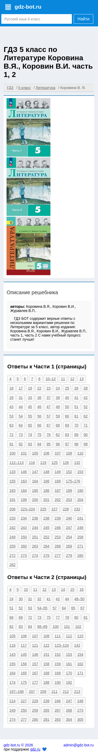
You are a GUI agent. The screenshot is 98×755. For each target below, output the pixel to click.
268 (58, 546)
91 (11, 444)
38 (58, 398)
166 (46, 481)
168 (46, 673)
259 (12, 546)
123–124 (62, 645)
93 (30, 444)
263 (35, 546)
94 (39, 444)
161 (69, 664)
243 (24, 528)
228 (66, 509)
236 (35, 518)
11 (63, 379)
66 (39, 425)
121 (35, 645)
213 (77, 691)
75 (39, 435)
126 (66, 463)
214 (12, 701)
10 (26, 589)
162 (80, 664)
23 (49, 388)
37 (49, 398)
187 (58, 490)
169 (58, 481)
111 (58, 636)
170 (69, 673)
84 (30, 626)
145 (24, 654)
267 (58, 710)
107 (58, 453)
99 (86, 444)
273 (24, 555)
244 (35, 528)
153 (80, 472)
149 (58, 472)
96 (58, 444)
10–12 (50, 379)
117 (24, 645)
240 (69, 518)
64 (21, 425)
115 (80, 636)
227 (54, 509)
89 (76, 435)
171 (80, 673)
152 (69, 472)
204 (80, 500)
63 (11, 425)
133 (12, 472)
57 (49, 416)
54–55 (42, 608)
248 (80, 528)
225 (43, 509)
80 (76, 617)
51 (76, 407)
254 (69, 537)
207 (32, 691)
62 (86, 416)
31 (21, 398)
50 (67, 407)
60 (67, 416)
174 (12, 682)
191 (12, 500)
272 (12, 555)
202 (58, 500)
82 (58, 435)
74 (30, 435)
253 (58, 537)
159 (58, 664)
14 (63, 589)
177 (35, 682)
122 (46, 645)
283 (58, 719)
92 (21, 444)
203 (69, 500)
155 (12, 481)
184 (24, 490)
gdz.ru (35, 749)
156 (24, 664)
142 (77, 645)
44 (21, 407)
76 (49, 435)
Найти (84, 19)
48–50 (79, 599)
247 (69, 528)
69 (67, 425)
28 (86, 388)
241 (80, 518)
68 (58, 425)
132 (77, 463)
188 (46, 682)
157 (35, 664)
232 (77, 509)
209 (43, 691)
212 (66, 691)
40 (67, 398)
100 (12, 453)
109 (69, 453)
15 (72, 589)
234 (24, 518)
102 (78, 626)
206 (12, 509)
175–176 (73, 481)
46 (39, 407)
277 (58, 555)
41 (76, 398)
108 (46, 636)
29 (11, 398)
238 (46, 518)
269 (69, 546)
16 (11, 388)
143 (12, 654)
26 (76, 388)
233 (12, 518)
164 (35, 481)
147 (35, 472)
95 (49, 444)
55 (30, 416)
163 (24, 481)
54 (21, 416)
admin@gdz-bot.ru (79, 745)
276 (46, 555)
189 (69, 490)
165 (24, 673)
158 (46, 664)
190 (80, 490)
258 (80, 537)
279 (69, 555)
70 (76, 425)
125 (54, 463)
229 (35, 701)
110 (80, 453)
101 (24, 453)
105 (35, 453)
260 (24, 546)
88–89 (42, 626)
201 (46, 500)
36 (39, 398)
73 (21, 435)
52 (86, 407)
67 (49, 425)
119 (43, 463)
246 (58, 528)
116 (32, 463)
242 (12, 528)
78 (67, 617)
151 (46, 654)
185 (35, 490)
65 (30, 425)
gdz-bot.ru (28, 7)
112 (69, 636)
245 (46, 528)
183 (12, 490)
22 (39, 388)
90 (86, 435)
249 (12, 537)
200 (35, 500)
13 (81, 379)
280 (80, 555)
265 (46, 710)
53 (11, 416)
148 (46, 472)
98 (76, 444)
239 (58, 518)
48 (58, 407)
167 (35, 673)
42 (86, 398)
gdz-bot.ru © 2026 (18, 745)
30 (21, 599)
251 (35, 537)
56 (39, 416)
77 (58, 617)
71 (86, 425)
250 (24, 537)
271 (80, 546)
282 (12, 565)
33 (30, 398)
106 (46, 453)
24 (58, 388)
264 (46, 546)
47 (49, 407)
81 (86, 617)
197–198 (16, 691)
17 (21, 388)
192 (69, 682)
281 (46, 719)
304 (69, 719)
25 (67, 388)
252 (46, 537)
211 (54, 691)
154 (80, 654)
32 (39, 599)
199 (24, 500)
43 (11, 407)
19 (30, 388)
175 (24, 682)
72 (11, 435)
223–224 (28, 509)
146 (24, 472)
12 (72, 379)
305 (80, 719)
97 (67, 444)
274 (35, 555)
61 (76, 416)
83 (67, 435)
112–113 (16, 463)
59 (58, 416)
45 (30, 407)
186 (46, 490)
